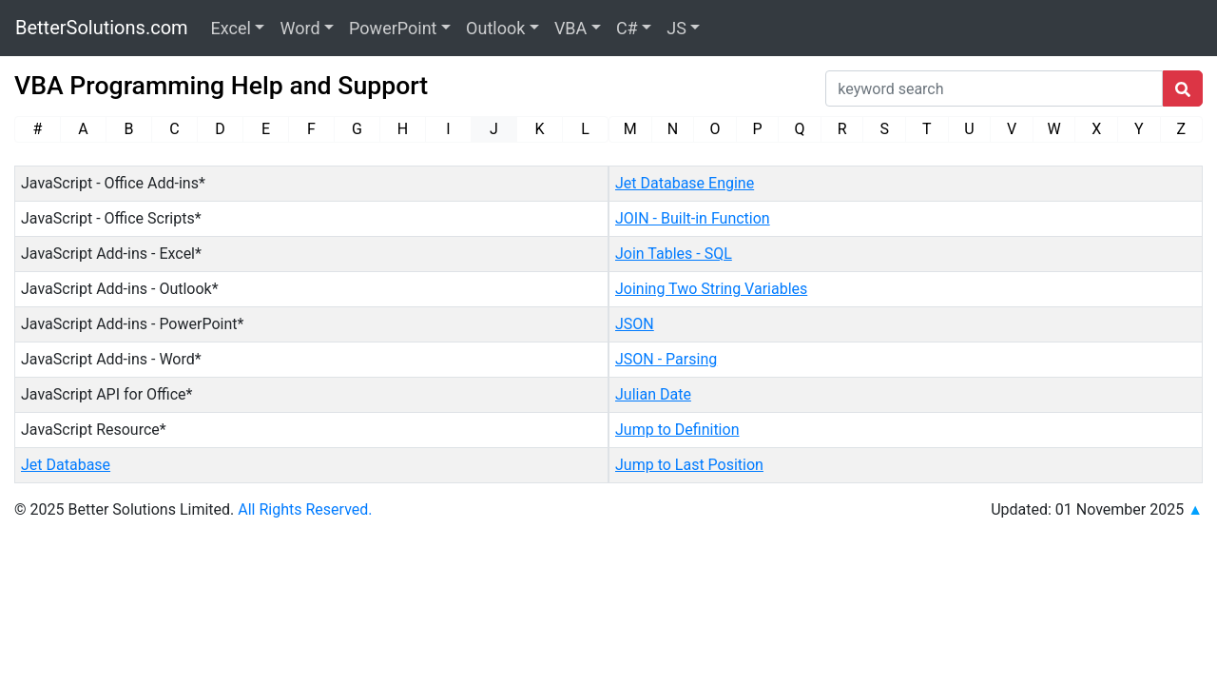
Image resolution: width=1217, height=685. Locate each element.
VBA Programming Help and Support (221, 85)
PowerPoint (392, 28)
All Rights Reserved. (305, 509)
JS (676, 28)
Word (299, 28)
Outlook (495, 28)
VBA (570, 28)
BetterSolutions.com (101, 27)
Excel (231, 28)
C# (627, 28)
